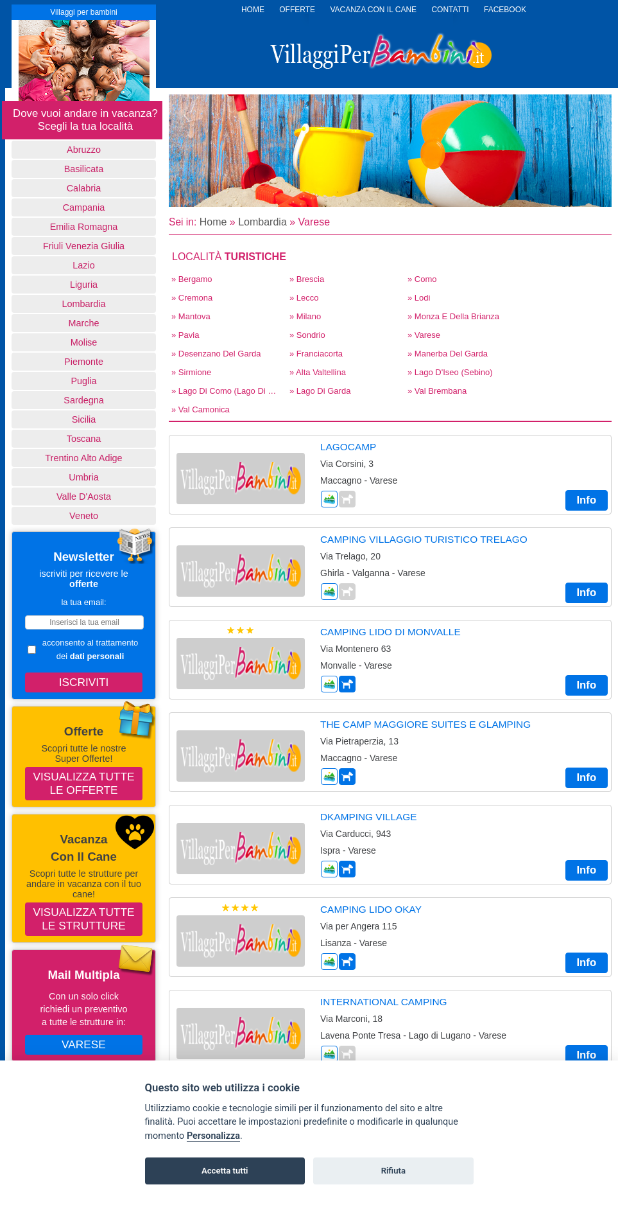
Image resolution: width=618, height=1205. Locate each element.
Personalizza (213, 1135)
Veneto (83, 516)
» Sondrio (307, 335)
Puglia (83, 381)
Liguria (84, 284)
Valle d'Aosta (83, 496)
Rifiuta (393, 1170)
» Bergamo (191, 279)
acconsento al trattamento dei (83, 649)
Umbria (83, 477)
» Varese (424, 335)
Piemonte (83, 361)
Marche (84, 323)
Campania (84, 207)
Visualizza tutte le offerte (84, 783)
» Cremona (191, 298)
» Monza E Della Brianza (453, 316)
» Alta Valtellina (317, 372)
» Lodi (419, 298)
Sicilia (84, 419)
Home (213, 221)
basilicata (84, 169)
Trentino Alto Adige (83, 458)
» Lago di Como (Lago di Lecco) (226, 391)
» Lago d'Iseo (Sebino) (450, 372)
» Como (422, 279)
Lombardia (84, 304)
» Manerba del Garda (448, 353)
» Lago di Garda (319, 391)
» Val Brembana (437, 391)
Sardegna (83, 400)
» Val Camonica (200, 409)
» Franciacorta (316, 353)
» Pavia (185, 335)
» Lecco (304, 298)
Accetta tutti (225, 1170)
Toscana (84, 439)
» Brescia (306, 279)
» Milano (305, 316)
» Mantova (190, 316)
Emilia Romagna (84, 227)
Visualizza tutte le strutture (84, 919)
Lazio (83, 265)
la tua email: (83, 602)
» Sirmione (191, 372)
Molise (84, 342)
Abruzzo (84, 150)
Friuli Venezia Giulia (83, 246)
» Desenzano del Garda (216, 353)
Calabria (84, 188)
